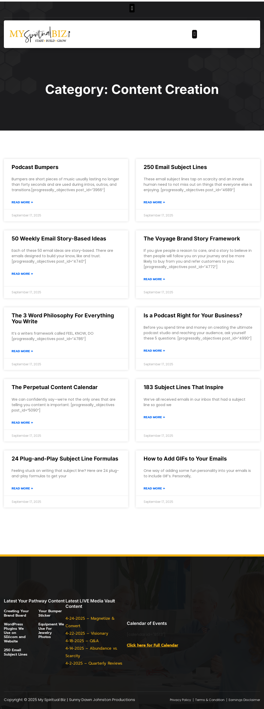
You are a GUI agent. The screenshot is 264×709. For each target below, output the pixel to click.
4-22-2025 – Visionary (86, 633)
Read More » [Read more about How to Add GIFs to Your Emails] (154, 488)
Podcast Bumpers (35, 167)
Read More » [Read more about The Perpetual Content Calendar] (22, 422)
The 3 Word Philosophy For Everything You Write (63, 318)
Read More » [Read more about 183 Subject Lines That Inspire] (154, 417)
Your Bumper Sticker (50, 613)
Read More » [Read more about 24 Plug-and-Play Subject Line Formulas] (22, 488)
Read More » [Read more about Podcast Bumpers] (22, 202)
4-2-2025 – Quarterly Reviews (93, 663)
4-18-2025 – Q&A (82, 641)
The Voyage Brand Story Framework (192, 238)
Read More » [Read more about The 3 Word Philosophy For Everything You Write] (22, 351)
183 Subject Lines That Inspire (184, 387)
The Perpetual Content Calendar (55, 387)
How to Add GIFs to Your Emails (185, 458)
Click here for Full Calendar (152, 645)
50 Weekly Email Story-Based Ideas (59, 238)
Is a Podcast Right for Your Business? (193, 315)
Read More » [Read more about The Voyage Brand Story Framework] (154, 279)
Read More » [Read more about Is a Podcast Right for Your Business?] (154, 350)
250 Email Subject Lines (175, 167)
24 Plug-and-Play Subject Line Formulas (65, 458)
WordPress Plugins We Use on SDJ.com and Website (15, 633)
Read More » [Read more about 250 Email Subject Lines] (154, 202)
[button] (131, 8)
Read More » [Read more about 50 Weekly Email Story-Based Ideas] (22, 274)
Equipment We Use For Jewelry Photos (51, 631)
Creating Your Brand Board (16, 613)
